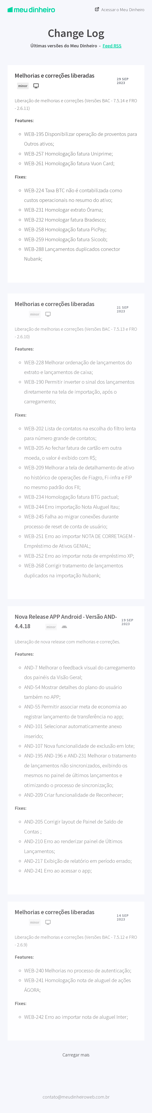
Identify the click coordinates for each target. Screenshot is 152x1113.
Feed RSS (112, 46)
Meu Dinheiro (76, 1091)
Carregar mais (76, 1060)
